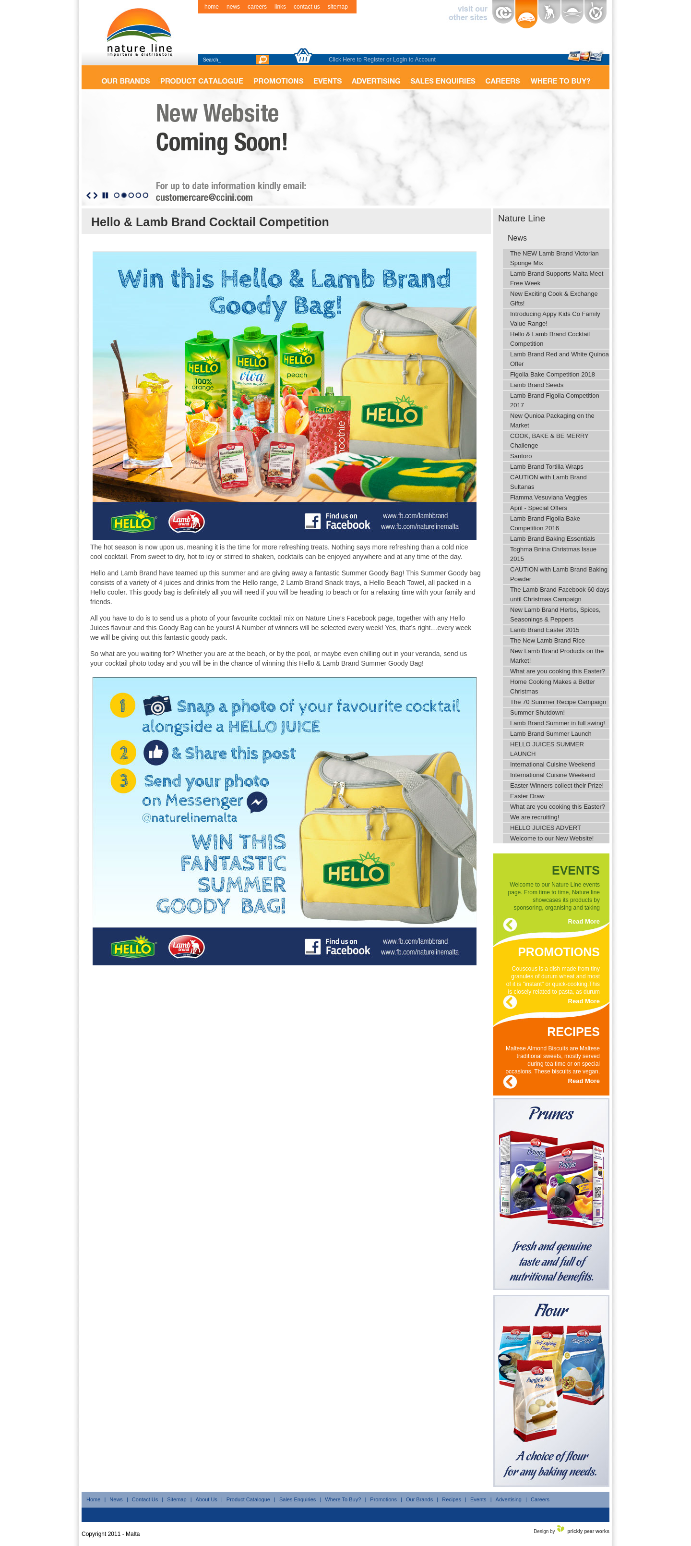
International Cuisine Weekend (552, 764)
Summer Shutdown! (537, 712)
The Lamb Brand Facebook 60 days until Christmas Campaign (559, 594)
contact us (307, 6)
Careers (540, 1499)
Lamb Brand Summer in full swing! (557, 723)
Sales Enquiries (297, 1499)
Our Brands (419, 1499)
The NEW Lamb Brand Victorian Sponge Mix (554, 258)
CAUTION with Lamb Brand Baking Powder (559, 574)
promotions (559, 950)
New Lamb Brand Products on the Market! (557, 655)
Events (478, 1499)
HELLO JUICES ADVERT (545, 827)
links (280, 6)
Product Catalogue (248, 1499)
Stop (105, 195)
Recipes (451, 1499)
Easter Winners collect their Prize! (557, 785)
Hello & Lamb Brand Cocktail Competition (550, 338)
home (211, 6)
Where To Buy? (343, 1499)
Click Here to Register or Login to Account (382, 59)
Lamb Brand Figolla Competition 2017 (554, 400)
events (576, 868)
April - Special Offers (538, 507)
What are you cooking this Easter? (557, 671)
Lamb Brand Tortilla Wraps (547, 466)
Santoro (521, 456)
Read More (584, 921)
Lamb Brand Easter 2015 (545, 629)
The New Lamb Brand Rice (547, 640)
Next (95, 195)
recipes (573, 1030)
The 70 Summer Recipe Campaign (558, 702)
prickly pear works (588, 1531)
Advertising (509, 1499)
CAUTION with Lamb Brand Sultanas (548, 482)
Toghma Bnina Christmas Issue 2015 (553, 554)
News (517, 238)
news (233, 6)
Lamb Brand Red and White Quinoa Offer (559, 359)
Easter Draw (527, 796)
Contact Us (145, 1499)
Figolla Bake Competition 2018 (552, 374)
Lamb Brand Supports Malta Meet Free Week (556, 278)
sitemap (338, 6)
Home (93, 1499)
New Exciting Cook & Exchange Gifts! (554, 298)
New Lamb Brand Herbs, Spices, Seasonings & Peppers (555, 614)
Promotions (383, 1499)
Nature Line (521, 218)
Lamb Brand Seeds (536, 385)
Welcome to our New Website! (552, 838)
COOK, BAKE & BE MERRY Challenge (549, 440)
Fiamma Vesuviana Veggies (548, 497)
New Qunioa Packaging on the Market (552, 420)
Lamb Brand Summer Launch (551, 733)
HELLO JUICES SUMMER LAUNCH (547, 749)
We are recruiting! (534, 817)
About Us (206, 1499)
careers (257, 6)
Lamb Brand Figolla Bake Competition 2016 (545, 523)
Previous (88, 195)
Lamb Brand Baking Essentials (552, 538)
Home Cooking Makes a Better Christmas (552, 686)
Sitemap (176, 1499)
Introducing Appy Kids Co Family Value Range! (555, 318)
